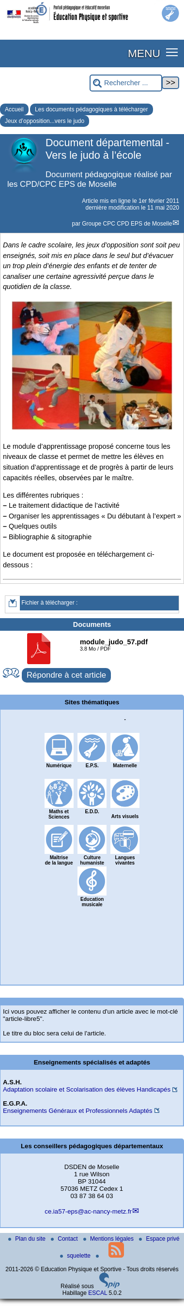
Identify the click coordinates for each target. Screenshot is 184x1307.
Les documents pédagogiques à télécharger (91, 109)
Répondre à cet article (66, 675)
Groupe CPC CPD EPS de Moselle (127, 223)
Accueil (14, 109)
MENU (144, 53)
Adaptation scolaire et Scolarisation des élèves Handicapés (86, 1089)
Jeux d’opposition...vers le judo (44, 121)
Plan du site (27, 1238)
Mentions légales (109, 1238)
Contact (65, 1238)
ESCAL (97, 1293)
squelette (76, 1255)
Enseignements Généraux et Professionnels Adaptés (78, 1110)
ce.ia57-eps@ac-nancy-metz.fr (88, 1211)
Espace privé (159, 1238)
